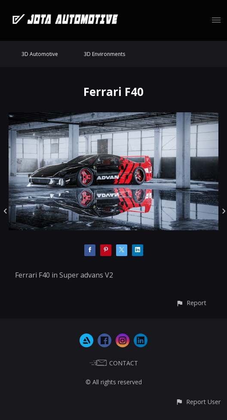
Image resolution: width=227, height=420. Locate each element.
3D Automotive (39, 54)
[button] (191, 303)
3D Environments (104, 54)
